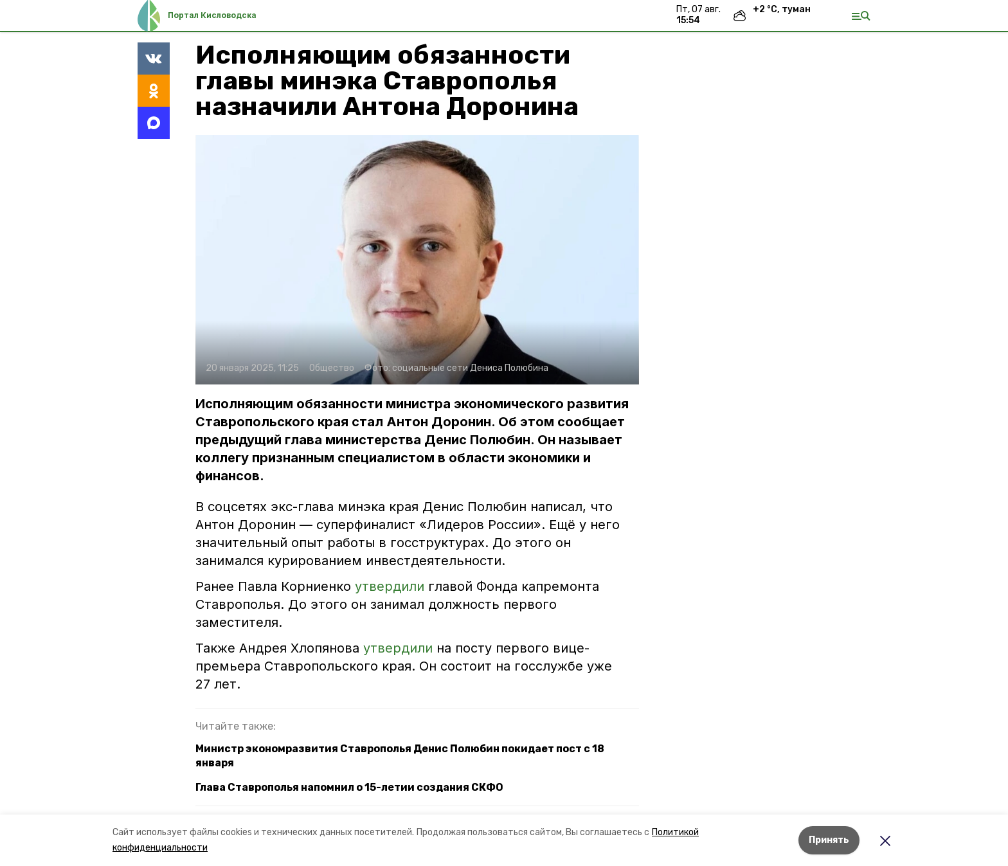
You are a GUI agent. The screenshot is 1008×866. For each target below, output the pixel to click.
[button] (417, 259)
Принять (829, 839)
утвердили (391, 586)
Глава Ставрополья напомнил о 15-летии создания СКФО (349, 787)
